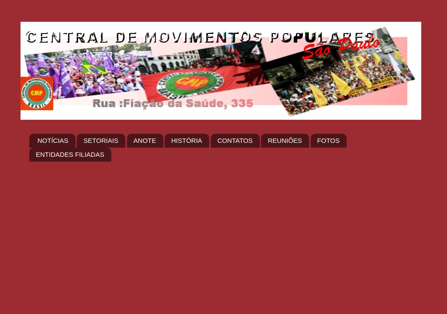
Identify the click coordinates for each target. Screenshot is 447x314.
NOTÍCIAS (53, 140)
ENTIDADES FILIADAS (70, 154)
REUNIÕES (285, 140)
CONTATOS (235, 140)
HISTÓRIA (186, 140)
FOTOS (328, 140)
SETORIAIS (100, 140)
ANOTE (145, 140)
